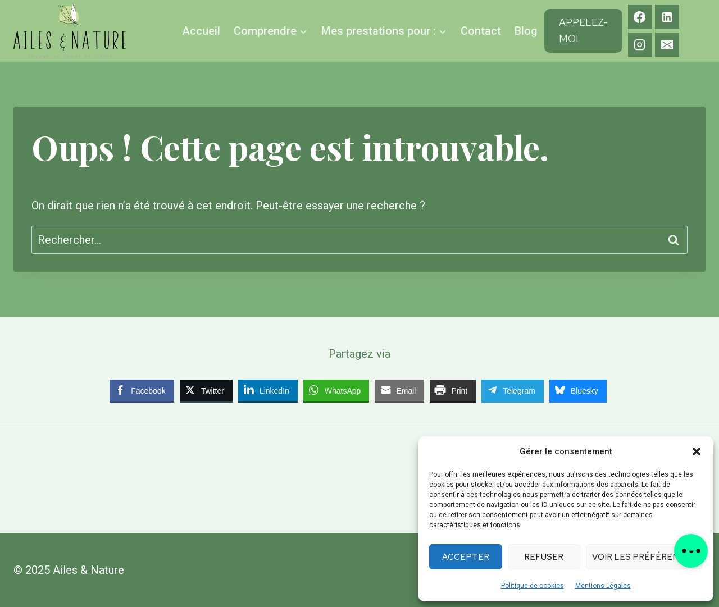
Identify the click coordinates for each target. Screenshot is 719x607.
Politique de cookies (532, 586)
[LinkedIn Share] (268, 390)
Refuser (543, 557)
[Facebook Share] (142, 390)
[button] (696, 451)
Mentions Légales (603, 586)
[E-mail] (667, 44)
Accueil (201, 31)
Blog (526, 31)
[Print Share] (453, 390)
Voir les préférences (644, 557)
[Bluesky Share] (578, 390)
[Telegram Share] (512, 390)
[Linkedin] (667, 17)
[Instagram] (640, 44)
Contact (481, 31)
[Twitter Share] (206, 390)
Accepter (465, 557)
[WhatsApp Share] (336, 390)
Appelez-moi (583, 30)
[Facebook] (640, 17)
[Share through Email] (399, 390)
